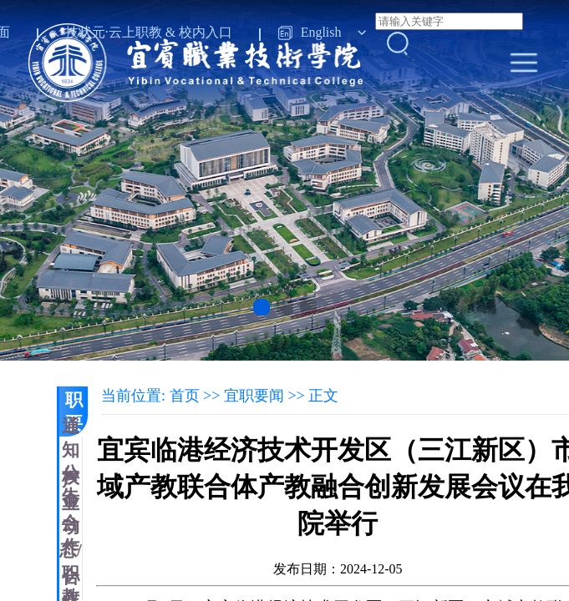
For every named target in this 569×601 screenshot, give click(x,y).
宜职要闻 (74, 411)
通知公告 (70, 462)
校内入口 (205, 32)
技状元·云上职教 (113, 32)
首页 (185, 395)
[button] (261, 307)
